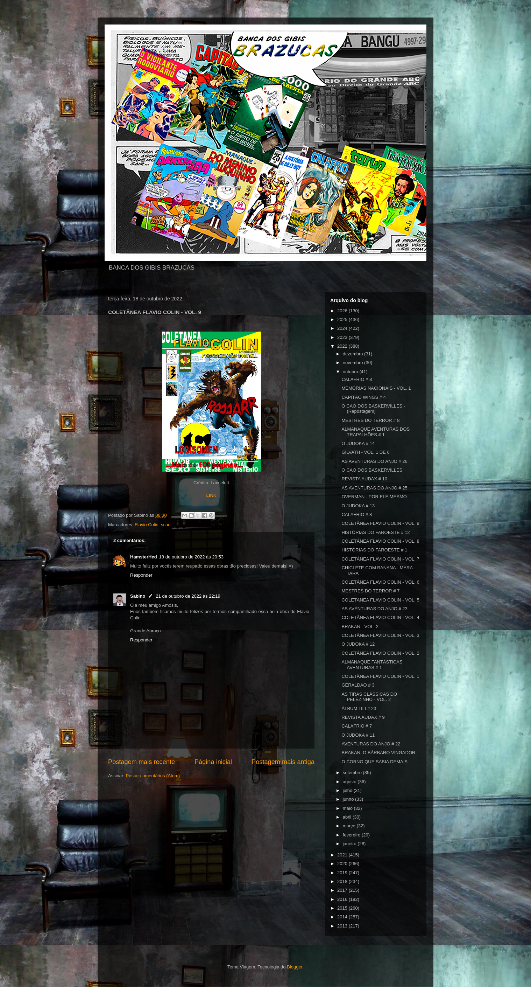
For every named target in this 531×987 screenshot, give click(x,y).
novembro (353, 362)
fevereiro (352, 834)
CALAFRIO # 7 (356, 726)
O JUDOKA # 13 (358, 505)
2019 (343, 872)
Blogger (294, 966)
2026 (343, 310)
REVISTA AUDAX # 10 (364, 478)
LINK (211, 495)
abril (348, 817)
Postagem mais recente (141, 761)
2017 (343, 890)
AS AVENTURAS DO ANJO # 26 (374, 461)
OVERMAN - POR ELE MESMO (373, 496)
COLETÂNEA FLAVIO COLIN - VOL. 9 (380, 523)
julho (348, 790)
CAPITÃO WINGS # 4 (363, 397)
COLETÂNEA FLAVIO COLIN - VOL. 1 (380, 676)
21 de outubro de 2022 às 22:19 (188, 596)
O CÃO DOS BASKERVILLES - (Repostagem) (373, 408)
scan (165, 524)
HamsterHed (143, 556)
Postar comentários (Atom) (153, 775)
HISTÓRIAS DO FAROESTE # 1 (374, 549)
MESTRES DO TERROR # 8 (370, 420)
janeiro (350, 843)
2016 (343, 899)
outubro (351, 371)
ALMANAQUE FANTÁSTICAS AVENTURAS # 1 (371, 664)
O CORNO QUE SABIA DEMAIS (374, 761)
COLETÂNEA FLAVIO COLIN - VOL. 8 (380, 541)
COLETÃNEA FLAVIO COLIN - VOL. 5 (380, 600)
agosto (350, 781)
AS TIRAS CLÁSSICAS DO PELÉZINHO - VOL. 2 (369, 696)
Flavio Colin (146, 524)
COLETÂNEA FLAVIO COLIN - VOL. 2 (380, 653)
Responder (141, 575)
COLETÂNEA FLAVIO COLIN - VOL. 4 (380, 617)
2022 (343, 346)
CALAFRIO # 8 (356, 379)
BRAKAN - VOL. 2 (359, 626)
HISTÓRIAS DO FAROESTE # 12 (375, 532)
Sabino (137, 596)
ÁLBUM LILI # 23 (358, 708)
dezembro (353, 353)
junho (349, 799)
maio (348, 808)
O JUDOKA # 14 (358, 443)
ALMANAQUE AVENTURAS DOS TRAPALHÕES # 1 (375, 431)
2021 (343, 854)
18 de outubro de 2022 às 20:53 (191, 556)
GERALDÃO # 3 (357, 685)
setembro (353, 772)
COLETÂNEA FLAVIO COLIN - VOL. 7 (380, 559)
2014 (343, 916)
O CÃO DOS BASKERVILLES (371, 470)
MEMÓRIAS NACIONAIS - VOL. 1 (376, 388)
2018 (343, 881)
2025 (343, 319)
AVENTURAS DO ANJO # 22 (370, 743)
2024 (343, 328)
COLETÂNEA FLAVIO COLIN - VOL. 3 (380, 635)
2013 (343, 926)
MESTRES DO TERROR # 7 (370, 590)
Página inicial (213, 761)
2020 (343, 863)
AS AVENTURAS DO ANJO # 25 (374, 488)
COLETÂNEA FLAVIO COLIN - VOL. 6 (380, 582)
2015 (343, 908)
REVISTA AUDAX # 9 (362, 717)
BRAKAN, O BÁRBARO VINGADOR (378, 752)
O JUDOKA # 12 (358, 644)
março (350, 825)
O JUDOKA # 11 (358, 735)
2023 (343, 337)
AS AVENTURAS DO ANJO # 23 (374, 608)
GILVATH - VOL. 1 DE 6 (365, 452)
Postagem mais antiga (283, 761)
